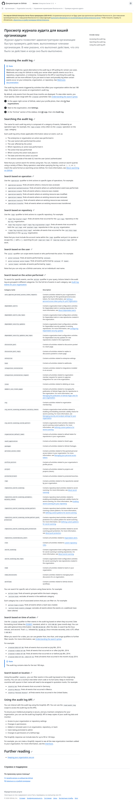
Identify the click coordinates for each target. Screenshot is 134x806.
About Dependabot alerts (67, 310)
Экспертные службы (66, 798)
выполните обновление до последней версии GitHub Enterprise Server (76, 18)
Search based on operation (19, 176)
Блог (76, 798)
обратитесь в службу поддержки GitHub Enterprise (31, 20)
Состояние (48, 798)
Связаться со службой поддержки (17, 781)
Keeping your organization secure (21, 757)
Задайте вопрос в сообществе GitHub (18, 778)
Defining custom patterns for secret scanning (61, 513)
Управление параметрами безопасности (48, 8)
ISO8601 (29, 624)
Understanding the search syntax (65, 97)
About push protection (53, 533)
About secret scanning (66, 554)
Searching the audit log (19, 119)
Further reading (18, 751)
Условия (22, 798)
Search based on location (18, 672)
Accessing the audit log (19, 60)
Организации (10, 8)
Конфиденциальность (34, 798)
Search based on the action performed (25, 275)
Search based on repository (19, 210)
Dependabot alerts (70, 538)
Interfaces (49, 744)
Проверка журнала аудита (74, 8)
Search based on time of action (21, 617)
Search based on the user (18, 249)
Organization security (24, 8)
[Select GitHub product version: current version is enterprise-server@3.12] (44, 3)
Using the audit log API (19, 699)
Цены (55, 798)
